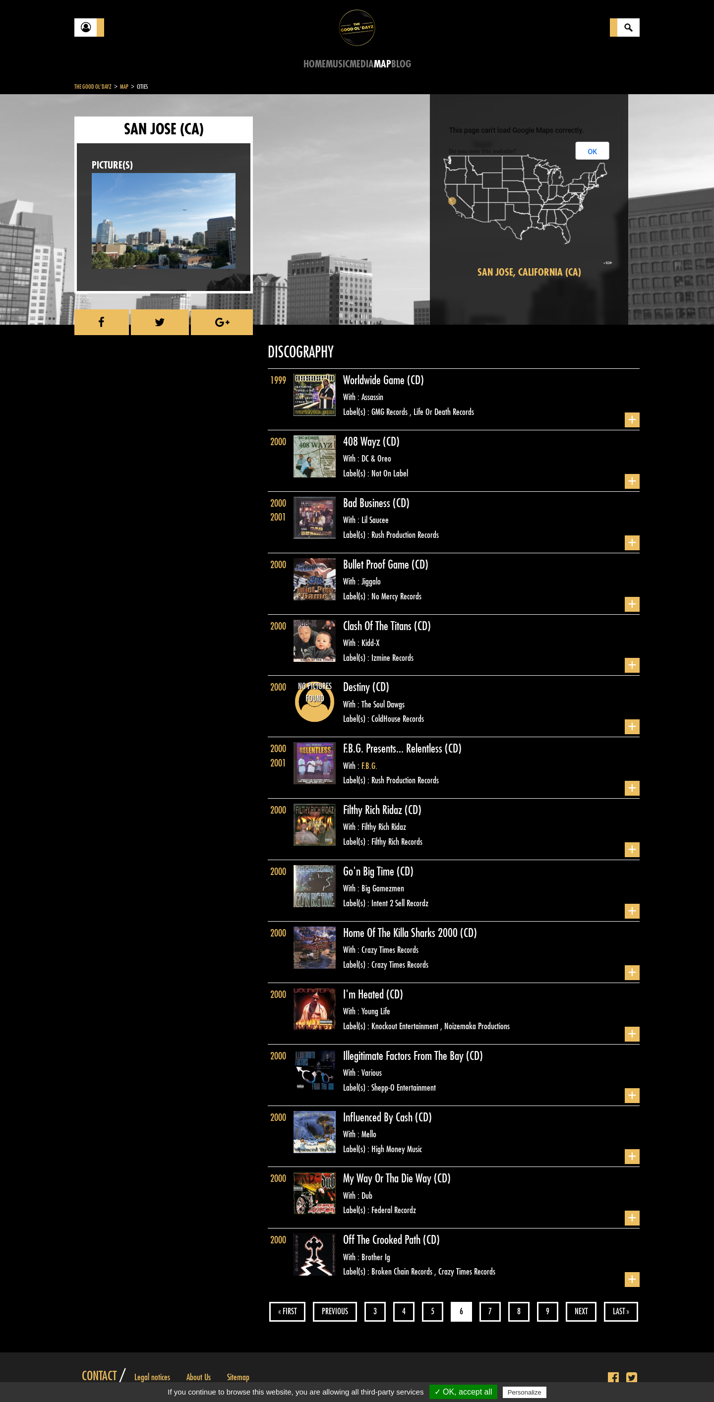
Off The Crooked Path (383, 1240)
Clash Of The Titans (378, 626)
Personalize (524, 1392)
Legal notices (152, 1377)
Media (362, 64)
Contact (99, 1376)
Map (382, 64)
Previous (335, 1311)
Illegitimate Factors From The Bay (404, 1056)
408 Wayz (363, 442)
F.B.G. (369, 765)
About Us (198, 1377)
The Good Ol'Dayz (93, 87)
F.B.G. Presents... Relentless (394, 749)
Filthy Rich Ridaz (374, 810)
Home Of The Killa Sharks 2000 (401, 933)
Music (338, 64)
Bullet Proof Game (377, 565)
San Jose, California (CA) (529, 272)
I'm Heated (364, 994)
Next (581, 1311)
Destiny (357, 687)
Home (314, 64)
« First (287, 1311)
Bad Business (368, 503)
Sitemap (238, 1377)
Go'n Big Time (370, 871)
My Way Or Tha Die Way (388, 1178)
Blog (401, 64)
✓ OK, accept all (463, 1392)
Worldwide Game (375, 380)
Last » (621, 1311)
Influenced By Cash (379, 1117)
